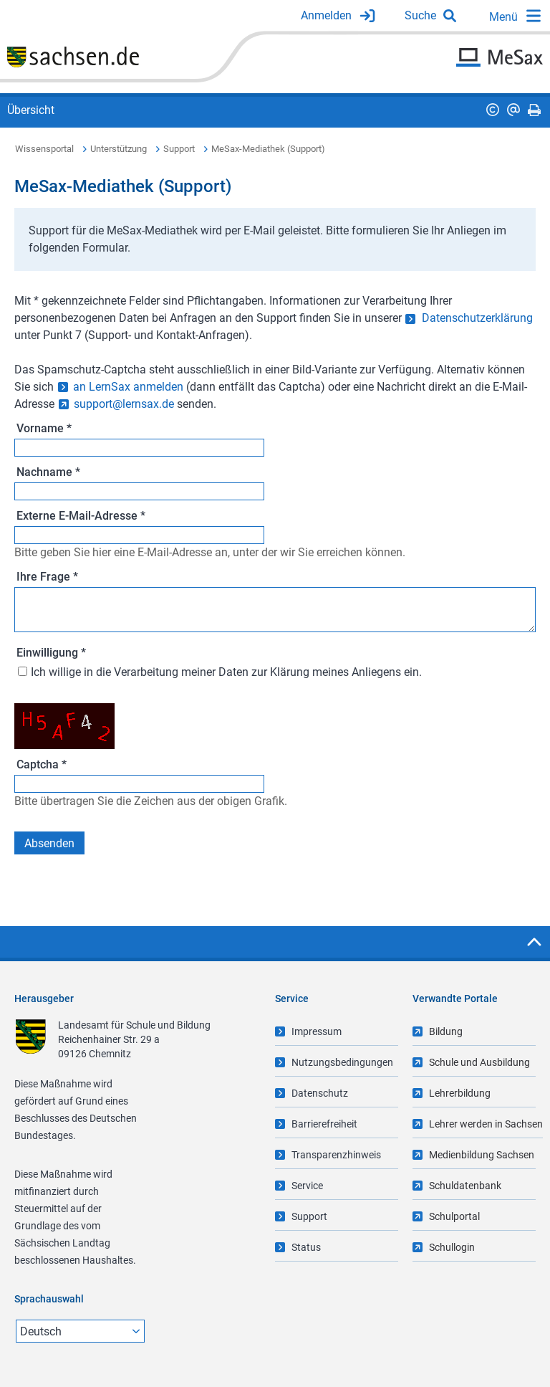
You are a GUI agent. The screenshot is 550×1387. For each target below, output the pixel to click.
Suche (420, 15)
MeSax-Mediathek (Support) (268, 148)
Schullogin (452, 1247)
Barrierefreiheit (324, 1124)
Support (179, 148)
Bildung (446, 1031)
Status (306, 1247)
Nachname (48, 472)
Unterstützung (118, 148)
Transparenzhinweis (336, 1154)
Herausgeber (44, 998)
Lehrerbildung (460, 1093)
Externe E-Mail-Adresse (80, 516)
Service (307, 1185)
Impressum (316, 1031)
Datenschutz (319, 1093)
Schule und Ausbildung (479, 1062)
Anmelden (326, 15)
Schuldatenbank (465, 1185)
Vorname (44, 428)
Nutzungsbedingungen (342, 1062)
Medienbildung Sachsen (481, 1154)
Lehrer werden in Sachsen (486, 1124)
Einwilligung (51, 652)
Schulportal (454, 1216)
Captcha (41, 764)
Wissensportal (44, 148)
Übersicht (30, 110)
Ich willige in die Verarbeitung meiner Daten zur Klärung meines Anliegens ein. (226, 672)
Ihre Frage (47, 576)
